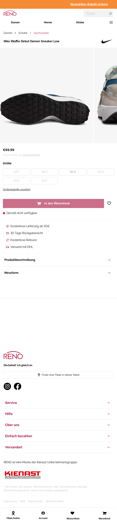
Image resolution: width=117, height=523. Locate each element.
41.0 (44, 180)
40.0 (101, 172)
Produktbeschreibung (57, 260)
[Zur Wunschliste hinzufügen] (110, 203)
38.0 (44, 172)
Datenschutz (35, 501)
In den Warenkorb (53, 203)
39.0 (72, 172)
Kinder (80, 22)
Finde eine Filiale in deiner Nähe (58, 374)
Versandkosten (31, 154)
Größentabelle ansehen (16, 189)
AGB (22, 501)
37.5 (16, 172)
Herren (48, 22)
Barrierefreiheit (54, 501)
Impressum (10, 501)
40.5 (16, 180)
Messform (57, 273)
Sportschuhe (41, 33)
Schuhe (22, 33)
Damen (15, 22)
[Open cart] (105, 513)
